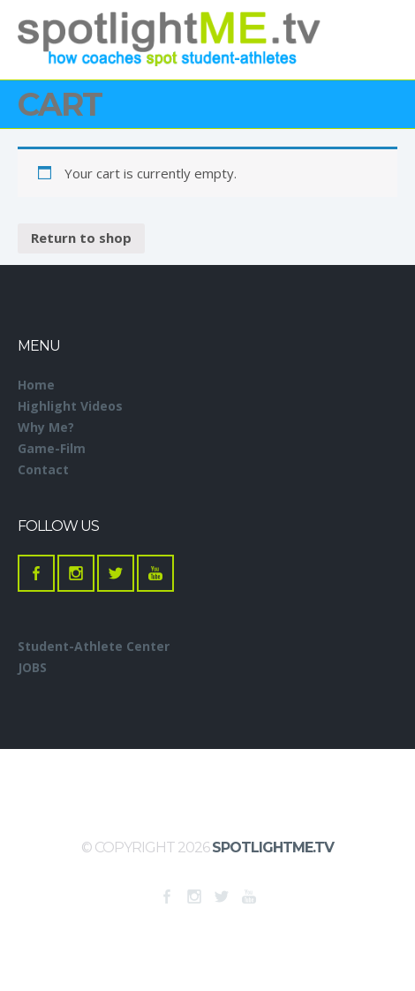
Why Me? (46, 427)
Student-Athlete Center (94, 646)
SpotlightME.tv (273, 847)
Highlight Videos (70, 405)
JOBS (32, 667)
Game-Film (52, 448)
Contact (43, 469)
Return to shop (81, 237)
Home (36, 384)
